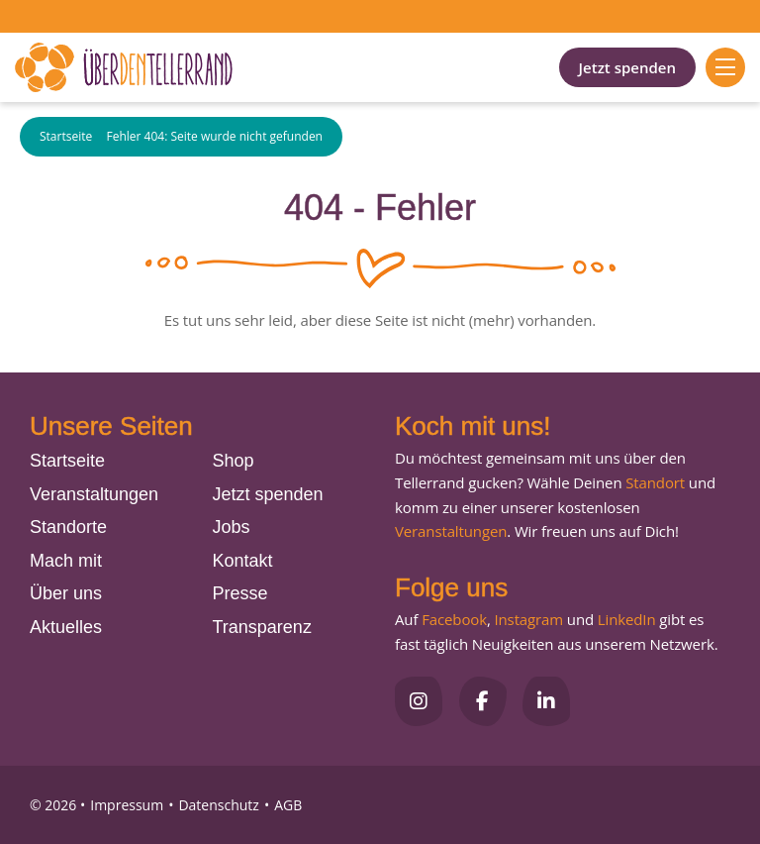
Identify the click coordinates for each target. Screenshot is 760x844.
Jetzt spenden (627, 67)
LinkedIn (624, 619)
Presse (240, 593)
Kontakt (243, 561)
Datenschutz (218, 804)
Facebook (454, 619)
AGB (288, 804)
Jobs (231, 527)
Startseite (66, 137)
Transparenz (262, 627)
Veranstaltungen (94, 494)
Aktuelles (66, 627)
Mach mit (66, 561)
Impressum (126, 804)
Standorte (68, 527)
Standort (655, 482)
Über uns (66, 593)
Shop (233, 461)
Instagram (528, 619)
